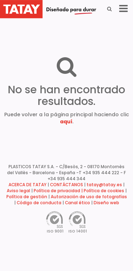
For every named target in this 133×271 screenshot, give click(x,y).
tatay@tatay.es (104, 185)
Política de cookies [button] (104, 191)
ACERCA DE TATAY (27, 185)
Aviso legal (18, 191)
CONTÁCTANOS (66, 185)
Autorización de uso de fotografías (89, 197)
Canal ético (77, 203)
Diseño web (106, 203)
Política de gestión (26, 197)
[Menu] (123, 9)
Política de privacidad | (59, 191)
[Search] (109, 9)
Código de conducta (39, 203)
